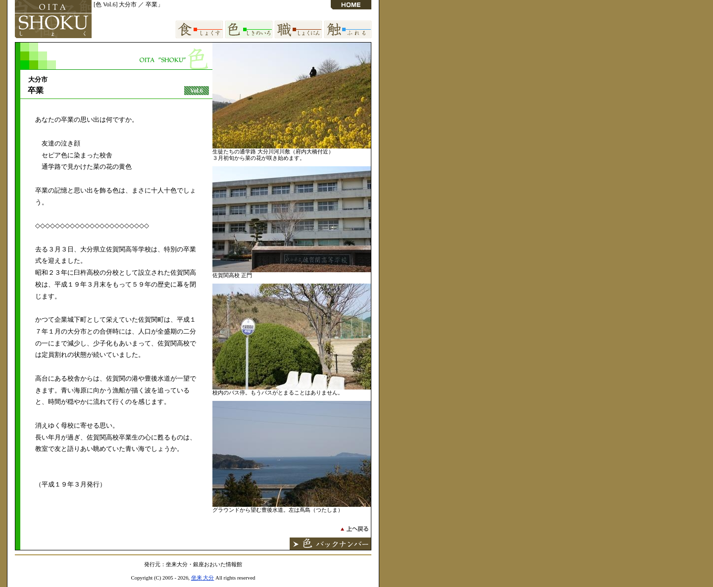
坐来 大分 (202, 578)
